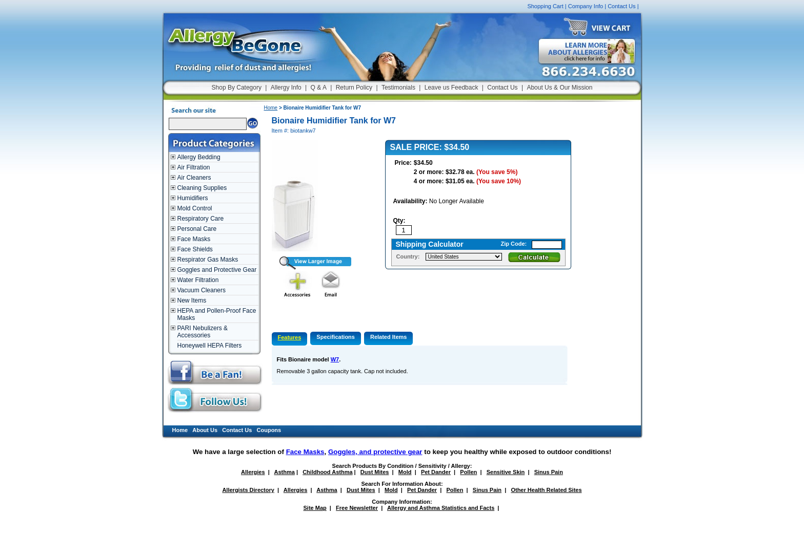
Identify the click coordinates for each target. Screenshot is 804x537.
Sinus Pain (548, 472)
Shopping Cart (545, 6)
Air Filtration (193, 167)
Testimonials (398, 87)
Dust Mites (374, 472)
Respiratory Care (200, 218)
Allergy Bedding (198, 157)
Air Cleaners (194, 177)
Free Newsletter (357, 508)
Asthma (284, 472)
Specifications (335, 337)
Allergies (253, 472)
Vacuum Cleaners (201, 290)
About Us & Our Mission (559, 87)
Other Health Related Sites (546, 490)
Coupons (269, 430)
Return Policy (354, 87)
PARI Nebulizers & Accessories (202, 332)
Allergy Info (286, 87)
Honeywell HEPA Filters (209, 345)
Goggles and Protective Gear (217, 269)
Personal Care (197, 228)
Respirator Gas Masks (207, 259)
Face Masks (194, 239)
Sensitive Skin (506, 472)
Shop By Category (237, 87)
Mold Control (194, 208)
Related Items (388, 337)
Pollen (468, 472)
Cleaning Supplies (202, 187)
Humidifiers (192, 198)
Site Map (315, 508)
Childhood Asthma (327, 472)
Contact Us (621, 6)
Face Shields (195, 249)
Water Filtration (198, 280)
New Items (192, 300)
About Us (204, 430)
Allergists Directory (248, 490)
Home (271, 108)
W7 (335, 359)
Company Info (585, 6)
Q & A (319, 87)
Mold (405, 472)
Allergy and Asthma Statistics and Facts (440, 508)
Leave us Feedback (451, 87)
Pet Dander (436, 472)
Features (290, 337)
